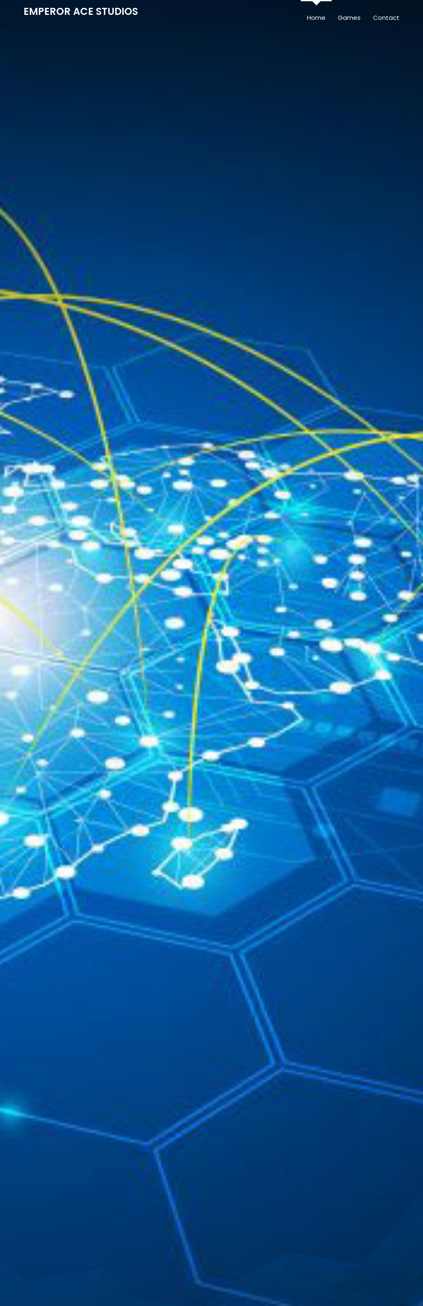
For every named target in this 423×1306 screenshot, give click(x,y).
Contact (386, 17)
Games (349, 17)
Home (316, 17)
